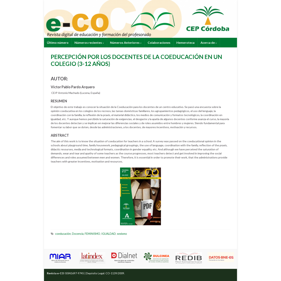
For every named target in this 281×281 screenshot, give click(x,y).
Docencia (78, 233)
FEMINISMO (92, 233)
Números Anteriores (126, 42)
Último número (58, 42)
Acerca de (209, 42)
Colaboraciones (159, 42)
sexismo (122, 233)
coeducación (63, 233)
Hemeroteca (185, 42)
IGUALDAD (108, 233)
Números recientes (89, 42)
